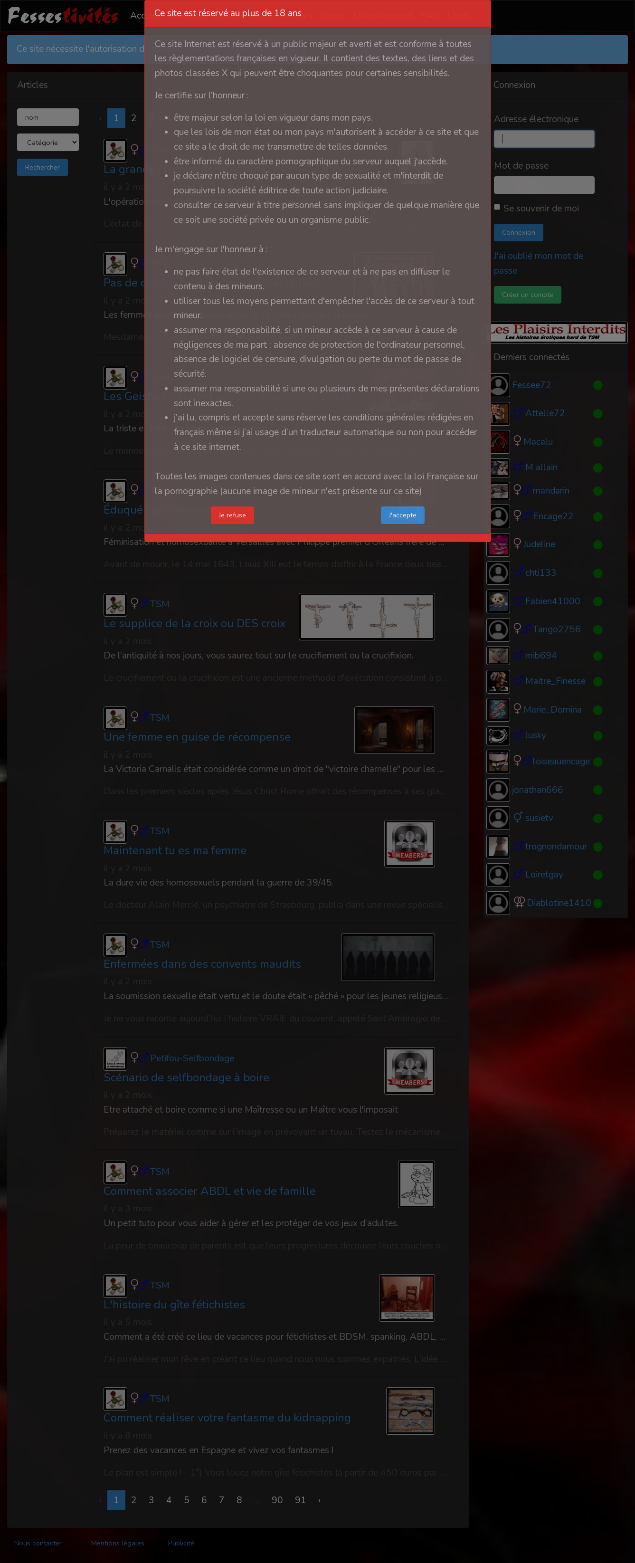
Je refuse (232, 515)
